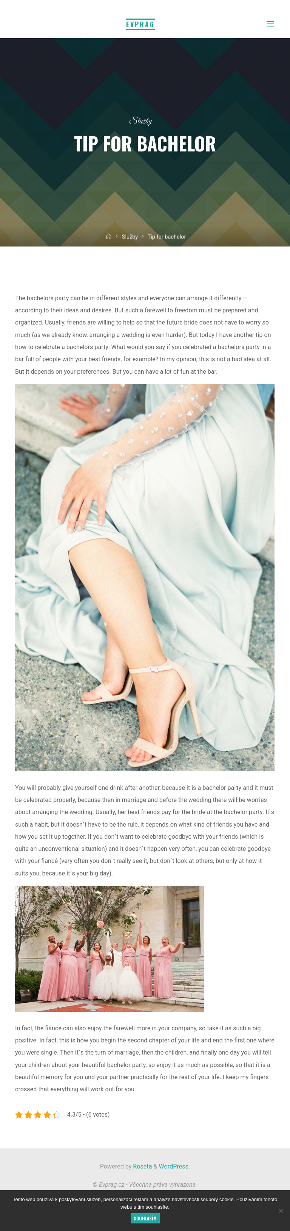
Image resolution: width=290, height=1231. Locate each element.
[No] (280, 1210)
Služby (140, 121)
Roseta (141, 1166)
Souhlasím (145, 1218)
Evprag (140, 24)
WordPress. (174, 1166)
